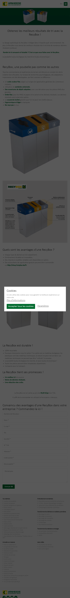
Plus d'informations (16, 300)
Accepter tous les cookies (21, 306)
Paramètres (43, 306)
